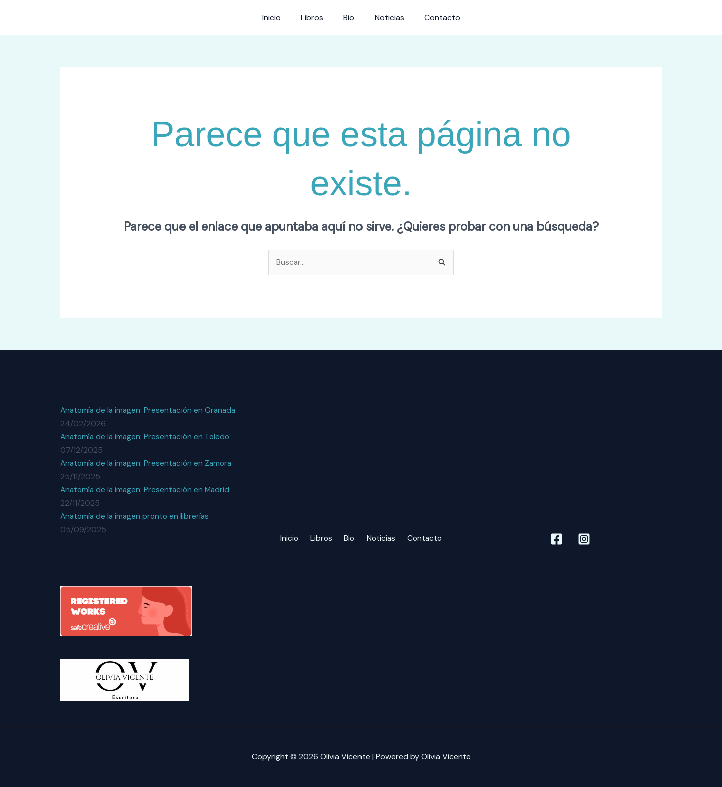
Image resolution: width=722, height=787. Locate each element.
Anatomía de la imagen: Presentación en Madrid (147, 489)
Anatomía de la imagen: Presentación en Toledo (147, 436)
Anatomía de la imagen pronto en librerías (136, 516)
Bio (348, 17)
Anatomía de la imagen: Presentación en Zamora (148, 463)
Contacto (434, 17)
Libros (316, 17)
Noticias (385, 17)
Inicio (279, 17)
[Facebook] (556, 539)
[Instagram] (584, 539)
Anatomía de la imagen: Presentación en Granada (150, 410)
